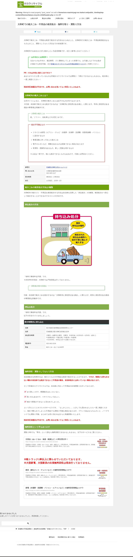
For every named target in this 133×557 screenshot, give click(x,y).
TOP (42, 529)
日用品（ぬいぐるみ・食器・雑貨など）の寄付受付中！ (47, 439)
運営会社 (52, 537)
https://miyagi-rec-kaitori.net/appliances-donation (40, 490)
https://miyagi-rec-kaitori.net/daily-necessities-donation (42, 442)
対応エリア (71, 18)
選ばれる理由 (46, 18)
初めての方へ (22, 18)
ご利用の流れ (59, 18)
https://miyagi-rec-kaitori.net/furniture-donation (39, 472)
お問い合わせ (98, 18)
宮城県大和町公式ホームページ (56, 167)
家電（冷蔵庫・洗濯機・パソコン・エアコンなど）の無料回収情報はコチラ (55, 488)
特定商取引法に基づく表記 (66, 537)
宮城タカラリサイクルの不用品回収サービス (68, 64)
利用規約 (81, 537)
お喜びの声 (34, 18)
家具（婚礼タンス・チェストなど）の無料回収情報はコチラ (49, 470)
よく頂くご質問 (84, 18)
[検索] (16, 524)
